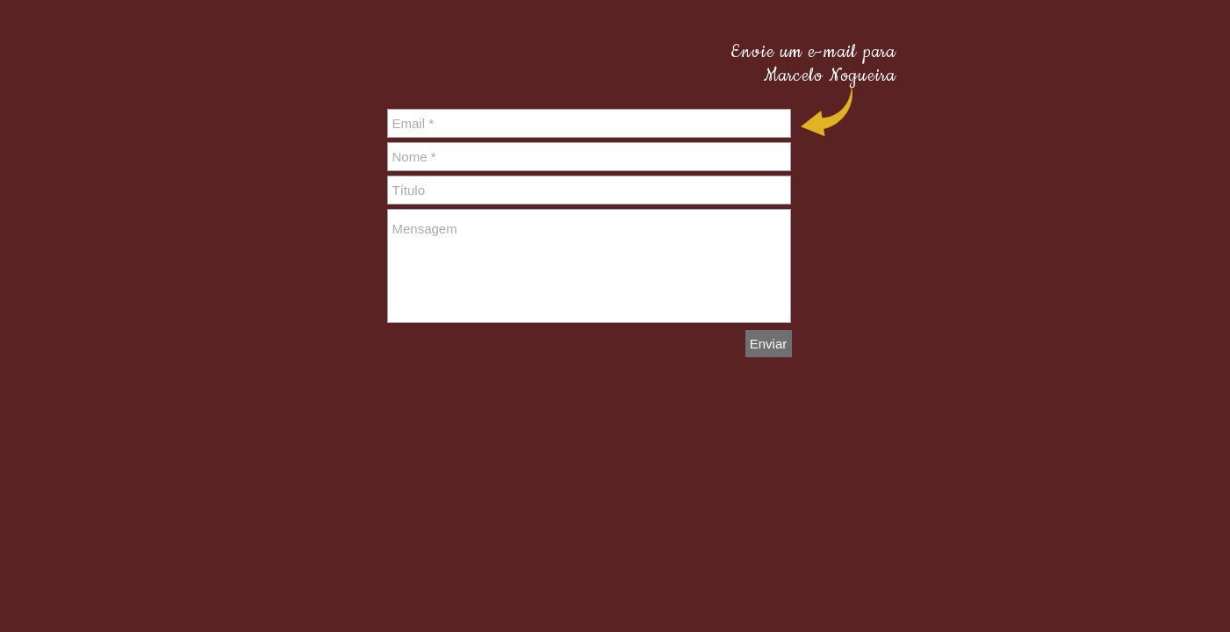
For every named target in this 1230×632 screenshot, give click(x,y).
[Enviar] (768, 343)
